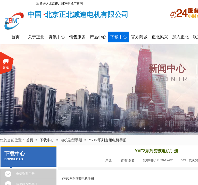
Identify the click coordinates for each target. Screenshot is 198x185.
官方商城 (139, 37)
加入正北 (180, 37)
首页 (15, 37)
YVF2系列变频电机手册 (108, 140)
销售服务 (77, 37)
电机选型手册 (71, 140)
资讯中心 (56, 37)
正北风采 (160, 37)
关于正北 (36, 37)
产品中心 (98, 37)
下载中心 (118, 37)
